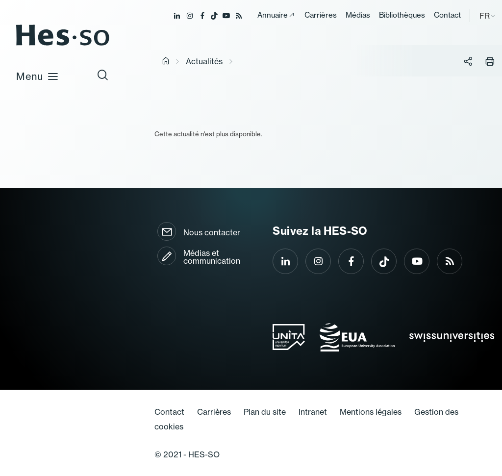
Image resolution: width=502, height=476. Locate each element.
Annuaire (272, 15)
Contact (447, 15)
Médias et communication (211, 257)
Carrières (320, 15)
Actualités (204, 61)
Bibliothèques (402, 15)
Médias (358, 15)
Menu (37, 76)
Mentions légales (371, 412)
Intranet (313, 412)
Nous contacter (211, 232)
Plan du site (265, 412)
